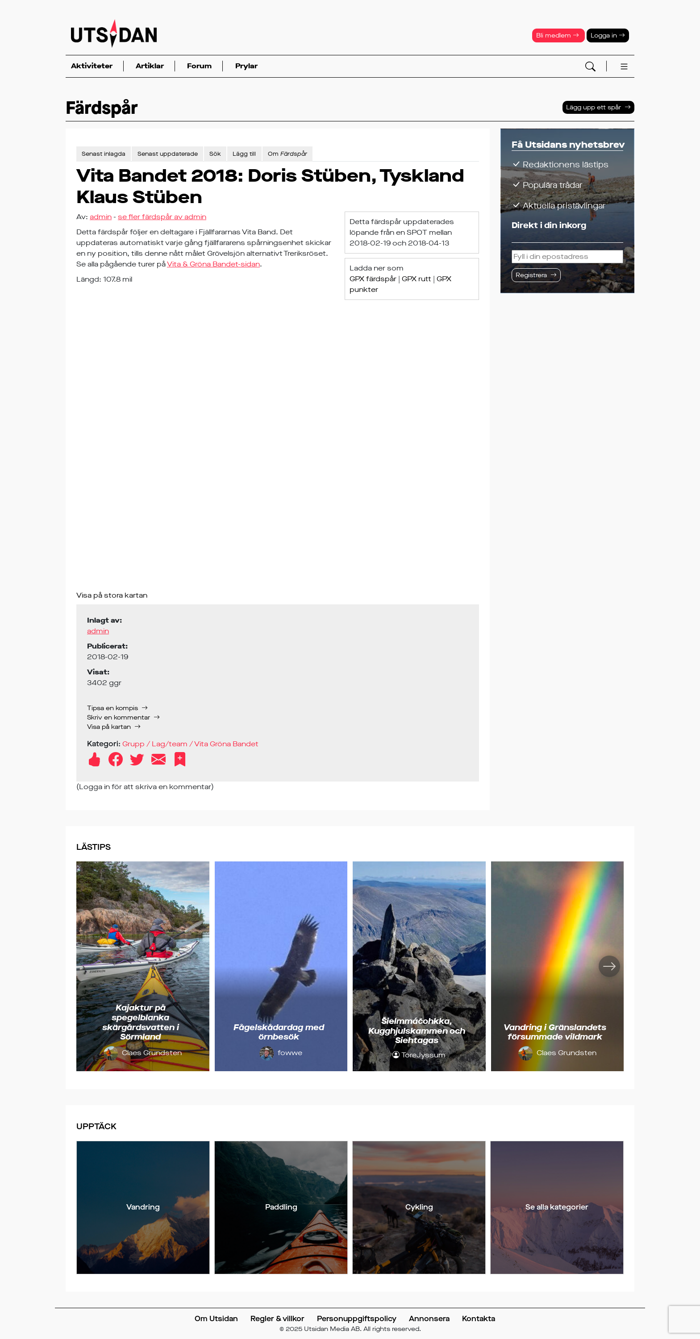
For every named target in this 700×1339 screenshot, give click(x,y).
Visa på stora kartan (111, 595)
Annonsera (429, 1318)
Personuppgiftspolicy (356, 1318)
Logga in (608, 35)
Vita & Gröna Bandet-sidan (213, 264)
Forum (199, 66)
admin (101, 216)
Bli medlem (557, 35)
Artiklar (150, 66)
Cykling (419, 1207)
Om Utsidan (216, 1318)
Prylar (246, 66)
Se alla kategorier (556, 1207)
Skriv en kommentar (118, 717)
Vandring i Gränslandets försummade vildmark (555, 1032)
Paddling (281, 1207)
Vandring (143, 1207)
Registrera (531, 275)
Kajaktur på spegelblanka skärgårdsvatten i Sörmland (140, 1022)
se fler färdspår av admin (162, 216)
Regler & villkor (277, 1318)
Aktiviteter (91, 66)
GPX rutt (416, 278)
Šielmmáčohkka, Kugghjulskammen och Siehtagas (416, 1031)
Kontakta (478, 1318)
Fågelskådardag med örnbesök (278, 1032)
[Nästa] (609, 966)
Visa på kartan (109, 727)
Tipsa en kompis (112, 708)
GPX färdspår (373, 278)
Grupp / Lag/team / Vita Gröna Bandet (190, 744)
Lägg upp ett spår (593, 107)
